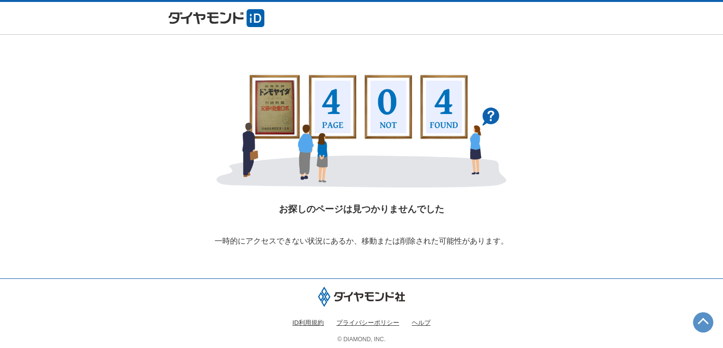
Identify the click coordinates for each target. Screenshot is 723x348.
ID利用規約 (308, 322)
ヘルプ (421, 322)
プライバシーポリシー (367, 322)
